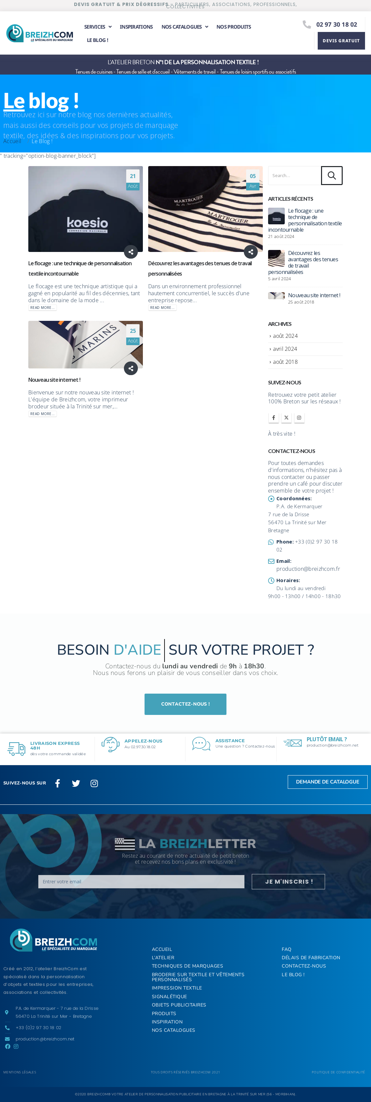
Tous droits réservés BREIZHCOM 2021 (185, 1072)
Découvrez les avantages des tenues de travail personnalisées (303, 262)
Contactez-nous (304, 966)
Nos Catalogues (173, 1030)
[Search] (332, 175)
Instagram (299, 418)
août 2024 (285, 335)
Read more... (42, 307)
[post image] (85, 209)
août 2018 (285, 361)
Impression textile (177, 988)
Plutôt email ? (327, 739)
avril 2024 (285, 348)
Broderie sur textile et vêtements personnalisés (198, 977)
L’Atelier (163, 958)
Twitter (286, 418)
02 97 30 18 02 (336, 24)
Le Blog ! (97, 40)
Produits (164, 1013)
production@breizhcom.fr (308, 568)
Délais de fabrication (311, 958)
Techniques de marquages (187, 966)
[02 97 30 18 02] (307, 24)
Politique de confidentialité (338, 1072)
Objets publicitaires (179, 1005)
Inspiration (167, 1022)
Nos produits (233, 26)
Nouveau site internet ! (54, 379)
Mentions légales (19, 1072)
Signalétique (169, 996)
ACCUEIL (162, 949)
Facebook (274, 418)
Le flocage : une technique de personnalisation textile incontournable (305, 220)
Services (97, 27)
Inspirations (136, 26)
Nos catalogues (185, 27)
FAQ (287, 949)
